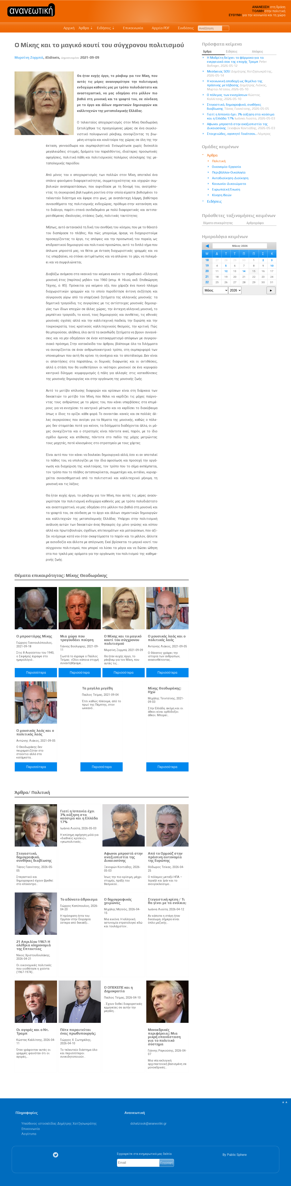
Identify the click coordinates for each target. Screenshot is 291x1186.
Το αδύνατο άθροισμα (79, 899)
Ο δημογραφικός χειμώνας (118, 901)
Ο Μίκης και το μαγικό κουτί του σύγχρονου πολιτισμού (122, 639)
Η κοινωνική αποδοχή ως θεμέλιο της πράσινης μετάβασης (237, 85)
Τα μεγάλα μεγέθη (97, 688)
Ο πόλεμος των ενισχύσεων (233, 97)
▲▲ (285, 1102)
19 (207, 265)
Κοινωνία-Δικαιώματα (229, 184)
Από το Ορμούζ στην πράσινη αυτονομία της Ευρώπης (165, 857)
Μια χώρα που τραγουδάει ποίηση (77, 638)
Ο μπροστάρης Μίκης (34, 636)
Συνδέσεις (184, 28)
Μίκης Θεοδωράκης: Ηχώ (164, 690)
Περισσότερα (36, 672)
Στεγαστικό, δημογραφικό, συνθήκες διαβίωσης (34, 857)
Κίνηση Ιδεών (221, 195)
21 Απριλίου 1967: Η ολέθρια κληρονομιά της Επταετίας (33, 945)
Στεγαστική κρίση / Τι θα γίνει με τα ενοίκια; (167, 901)
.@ (148, 1123)
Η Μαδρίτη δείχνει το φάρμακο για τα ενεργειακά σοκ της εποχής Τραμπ (237, 62)
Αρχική (69, 28)
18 (207, 260)
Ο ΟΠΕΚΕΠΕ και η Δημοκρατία (118, 989)
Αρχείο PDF (158, 28)
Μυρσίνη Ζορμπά (29, 57)
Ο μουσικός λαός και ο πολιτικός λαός (167, 638)
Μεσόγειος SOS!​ (239, 73)
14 (244, 271)
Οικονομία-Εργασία (226, 167)
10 (271, 265)
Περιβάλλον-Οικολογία (229, 172)
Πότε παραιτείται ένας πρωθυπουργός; (78, 1031)
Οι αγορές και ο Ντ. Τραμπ (32, 1031)
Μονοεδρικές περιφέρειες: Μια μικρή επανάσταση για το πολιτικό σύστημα (164, 1037)
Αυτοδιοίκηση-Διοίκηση (230, 178)
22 (207, 282)
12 (226, 271)
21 (207, 277)
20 (207, 271)
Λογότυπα (28, 1134)
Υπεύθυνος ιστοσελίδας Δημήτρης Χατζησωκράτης (59, 1123)
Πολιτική (219, 161)
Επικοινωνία (131, 28)
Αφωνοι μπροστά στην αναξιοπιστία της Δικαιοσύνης (123, 857)
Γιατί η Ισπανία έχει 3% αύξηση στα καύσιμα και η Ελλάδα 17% (79, 816)
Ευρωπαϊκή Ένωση (226, 189)
